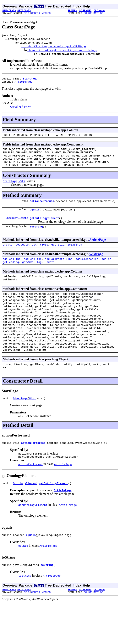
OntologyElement (17, 226)
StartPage (10, 188)
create (7, 254)
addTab (106, 269)
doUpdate (22, 254)
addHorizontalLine (58, 269)
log (39, 273)
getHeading (11, 273)
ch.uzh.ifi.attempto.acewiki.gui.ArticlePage (62, 51)
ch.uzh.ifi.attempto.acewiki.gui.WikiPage (53, 47)
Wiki (22, 188)
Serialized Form (20, 108)
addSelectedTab (87, 269)
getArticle (40, 254)
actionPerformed (42, 208)
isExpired (74, 254)
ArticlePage (23, 83)
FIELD (26, 13)
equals (34, 217)
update (50, 273)
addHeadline (12, 269)
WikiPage (96, 264)
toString (36, 236)
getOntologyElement (44, 227)
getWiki (28, 273)
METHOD (46, 13)
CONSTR (35, 13)
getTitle (57, 254)
